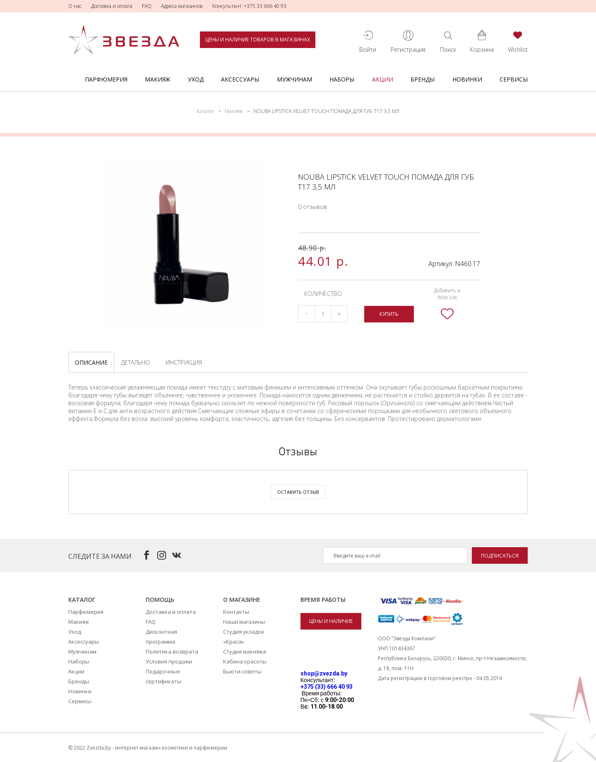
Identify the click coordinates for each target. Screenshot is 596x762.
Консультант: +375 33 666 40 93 (249, 6)
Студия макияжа (244, 651)
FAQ (146, 6)
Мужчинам (294, 79)
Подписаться (500, 555)
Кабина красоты (245, 661)
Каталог (205, 111)
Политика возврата (172, 651)
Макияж (157, 79)
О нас (75, 6)
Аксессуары (240, 79)
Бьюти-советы (242, 671)
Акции (382, 79)
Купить (389, 313)
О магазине (241, 599)
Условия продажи (169, 661)
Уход (196, 79)
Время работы (323, 599)
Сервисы (514, 79)
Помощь (160, 599)
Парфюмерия (106, 79)
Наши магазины (244, 621)
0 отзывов (312, 207)
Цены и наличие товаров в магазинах (257, 39)
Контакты (236, 611)
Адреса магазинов (182, 6)
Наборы (341, 79)
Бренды (423, 79)
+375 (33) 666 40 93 (326, 686)
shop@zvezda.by (323, 673)
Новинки (467, 79)
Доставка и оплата (111, 6)
